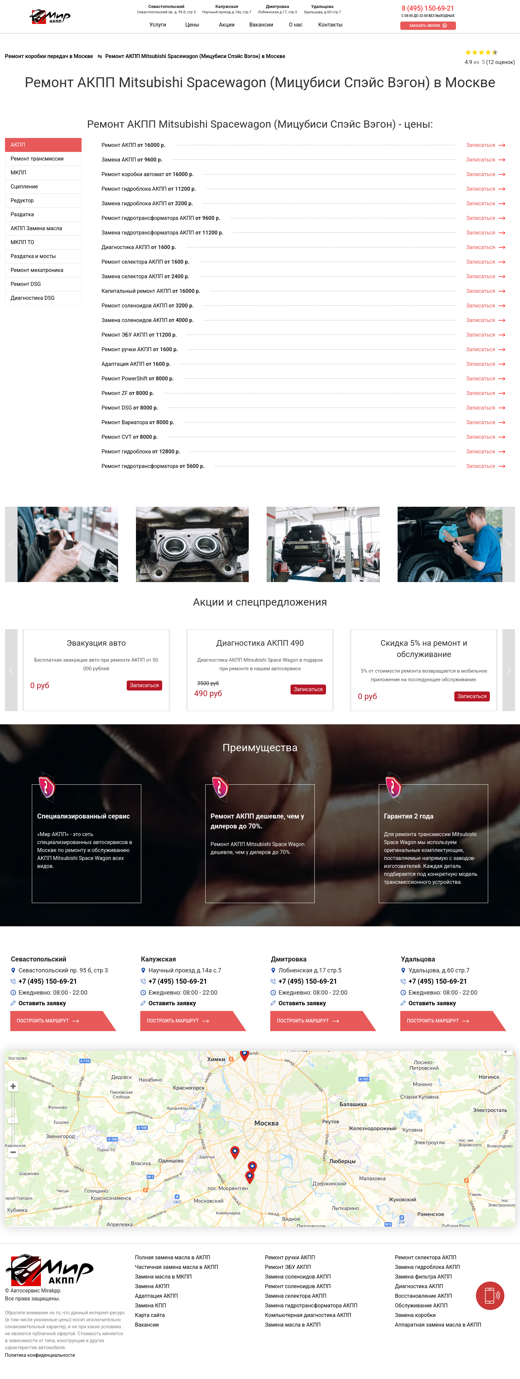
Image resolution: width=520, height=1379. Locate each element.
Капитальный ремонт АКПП (136, 291)
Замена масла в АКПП (293, 1325)
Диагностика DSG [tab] (33, 298)
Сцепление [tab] (24, 186)
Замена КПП (150, 1305)
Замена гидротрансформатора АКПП (147, 233)
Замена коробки (415, 1315)
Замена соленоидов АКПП (134, 320)
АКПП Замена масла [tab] (36, 228)
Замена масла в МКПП (163, 1277)
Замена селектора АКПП (132, 276)
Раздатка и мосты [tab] (33, 256)
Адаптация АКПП (122, 364)
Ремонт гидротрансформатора (139, 466)
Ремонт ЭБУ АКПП (124, 335)
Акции (226, 25)
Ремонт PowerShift (124, 378)
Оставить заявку (42, 1003)
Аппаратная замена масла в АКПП (438, 1325)
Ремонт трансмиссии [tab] (37, 159)
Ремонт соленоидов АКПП (134, 305)
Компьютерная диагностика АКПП (308, 1315)
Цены (192, 25)
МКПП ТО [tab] (22, 242)
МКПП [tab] (18, 172)
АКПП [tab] (18, 145)
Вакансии (261, 25)
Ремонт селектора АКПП (132, 262)
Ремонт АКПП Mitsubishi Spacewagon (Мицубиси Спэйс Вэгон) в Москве (195, 56)
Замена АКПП (118, 160)
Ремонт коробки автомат (132, 174)
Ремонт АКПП (118, 145)
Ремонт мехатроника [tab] (37, 270)
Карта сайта (150, 1315)
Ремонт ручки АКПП (126, 349)
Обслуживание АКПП (421, 1305)
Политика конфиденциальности (40, 1355)
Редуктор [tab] (22, 200)
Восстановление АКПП (423, 1296)
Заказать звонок (425, 26)
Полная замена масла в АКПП (172, 1257)
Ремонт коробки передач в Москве (49, 56)
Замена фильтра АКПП (423, 1277)
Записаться (480, 145)
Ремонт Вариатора (124, 422)
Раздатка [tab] (22, 214)
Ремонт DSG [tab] (26, 284)
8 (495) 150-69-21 (428, 8)
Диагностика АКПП (125, 247)
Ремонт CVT (116, 437)
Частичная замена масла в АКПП (176, 1267)
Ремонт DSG (116, 408)
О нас (295, 25)
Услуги (157, 25)
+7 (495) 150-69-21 (48, 981)
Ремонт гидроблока (126, 451)
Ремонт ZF (114, 393)
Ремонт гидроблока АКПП (133, 189)
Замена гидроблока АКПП (133, 203)
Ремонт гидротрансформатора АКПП (147, 218)
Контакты (330, 25)
